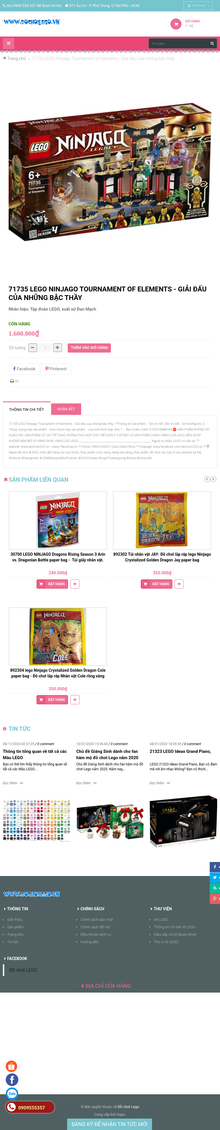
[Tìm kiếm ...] (183, 43)
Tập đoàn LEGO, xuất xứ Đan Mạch (63, 309)
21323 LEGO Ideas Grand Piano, (180, 751)
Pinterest (56, 368)
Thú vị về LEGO (166, 942)
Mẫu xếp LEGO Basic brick (175, 934)
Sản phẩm (15, 927)
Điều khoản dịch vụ (96, 934)
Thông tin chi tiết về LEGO (174, 927)
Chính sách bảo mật (97, 919)
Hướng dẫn (90, 942)
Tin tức (13, 942)
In (14, 381)
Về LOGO (161, 919)
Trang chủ (15, 934)
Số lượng (17, 347)
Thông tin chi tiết (26, 409)
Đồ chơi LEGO (23, 970)
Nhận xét (66, 409)
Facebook (24, 368)
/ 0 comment (44, 744)
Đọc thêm (10, 783)
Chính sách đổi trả (95, 927)
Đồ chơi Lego (128, 1107)
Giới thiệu (14, 919)
